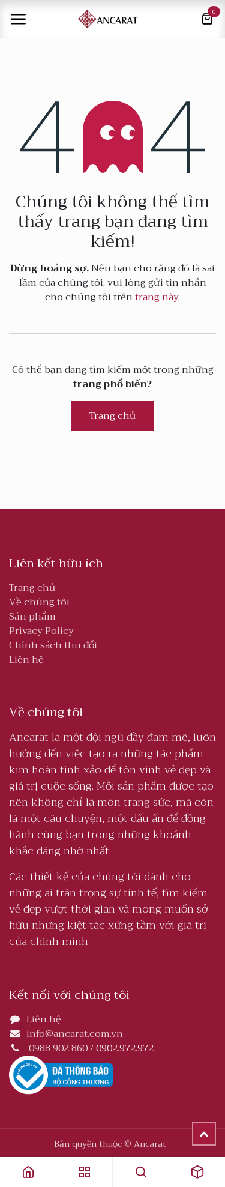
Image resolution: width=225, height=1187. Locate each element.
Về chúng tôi (39, 602)
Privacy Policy (41, 631)
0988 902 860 (58, 1048)
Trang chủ (112, 416)
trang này (156, 297)
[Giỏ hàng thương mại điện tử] (207, 19)
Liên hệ (26, 659)
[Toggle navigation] (18, 19)
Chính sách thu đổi (53, 645)
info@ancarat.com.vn (74, 1033)
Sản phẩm (32, 616)
